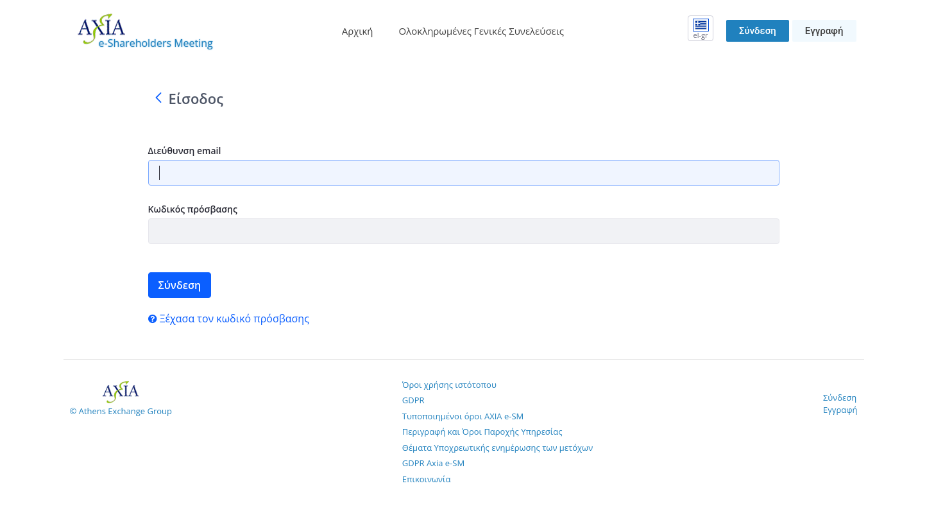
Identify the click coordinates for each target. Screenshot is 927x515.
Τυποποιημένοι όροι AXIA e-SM (462, 416)
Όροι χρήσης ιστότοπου (449, 384)
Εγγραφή (824, 31)
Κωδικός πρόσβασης (192, 209)
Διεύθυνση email (184, 150)
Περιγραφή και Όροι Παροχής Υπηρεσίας (482, 431)
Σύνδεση (757, 31)
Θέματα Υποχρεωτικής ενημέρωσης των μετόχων (497, 447)
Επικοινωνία (426, 479)
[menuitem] (357, 31)
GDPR (413, 400)
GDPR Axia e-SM (433, 463)
